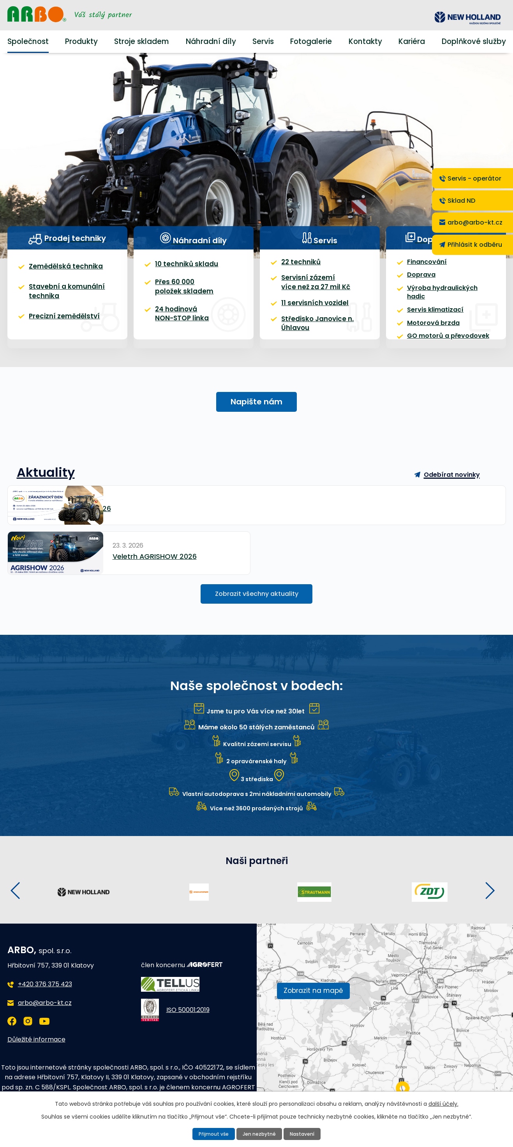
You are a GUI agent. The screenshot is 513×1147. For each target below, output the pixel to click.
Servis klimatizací (433, 314)
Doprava (419, 286)
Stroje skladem (140, 41)
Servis (262, 41)
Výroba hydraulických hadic (448, 300)
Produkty (79, 41)
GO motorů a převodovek (444, 342)
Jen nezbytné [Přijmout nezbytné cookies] (259, 1133)
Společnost (25, 41)
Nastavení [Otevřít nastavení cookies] (301, 1133)
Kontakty (367, 41)
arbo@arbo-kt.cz (41, 995)
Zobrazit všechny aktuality (256, 583)
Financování (425, 272)
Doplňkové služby (477, 41)
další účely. (423, 1103)
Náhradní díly (208, 41)
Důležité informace (33, 1032)
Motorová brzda (430, 328)
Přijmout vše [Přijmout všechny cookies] (214, 1133)
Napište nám (256, 416)
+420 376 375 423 (43, 977)
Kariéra (415, 41)
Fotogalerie (312, 41)
